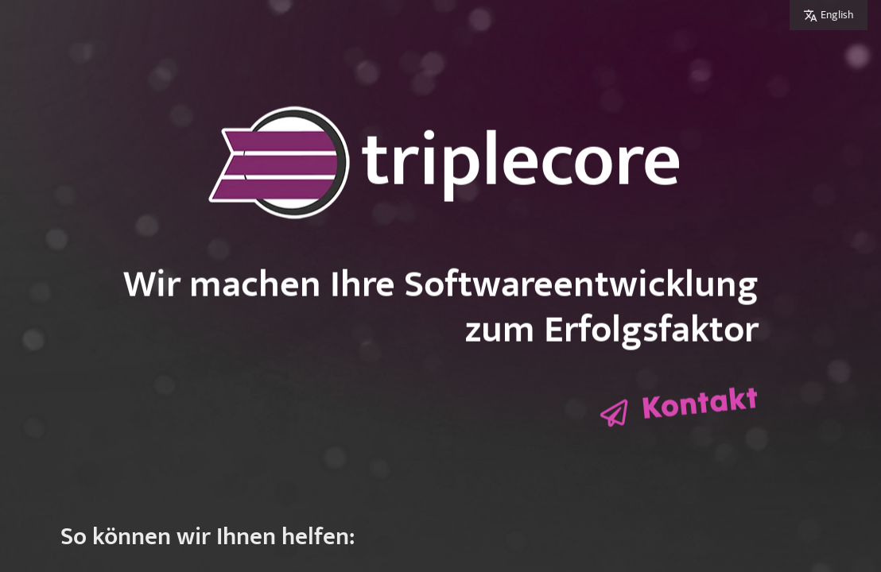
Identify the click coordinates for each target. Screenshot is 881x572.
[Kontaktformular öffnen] (679, 408)
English (837, 15)
